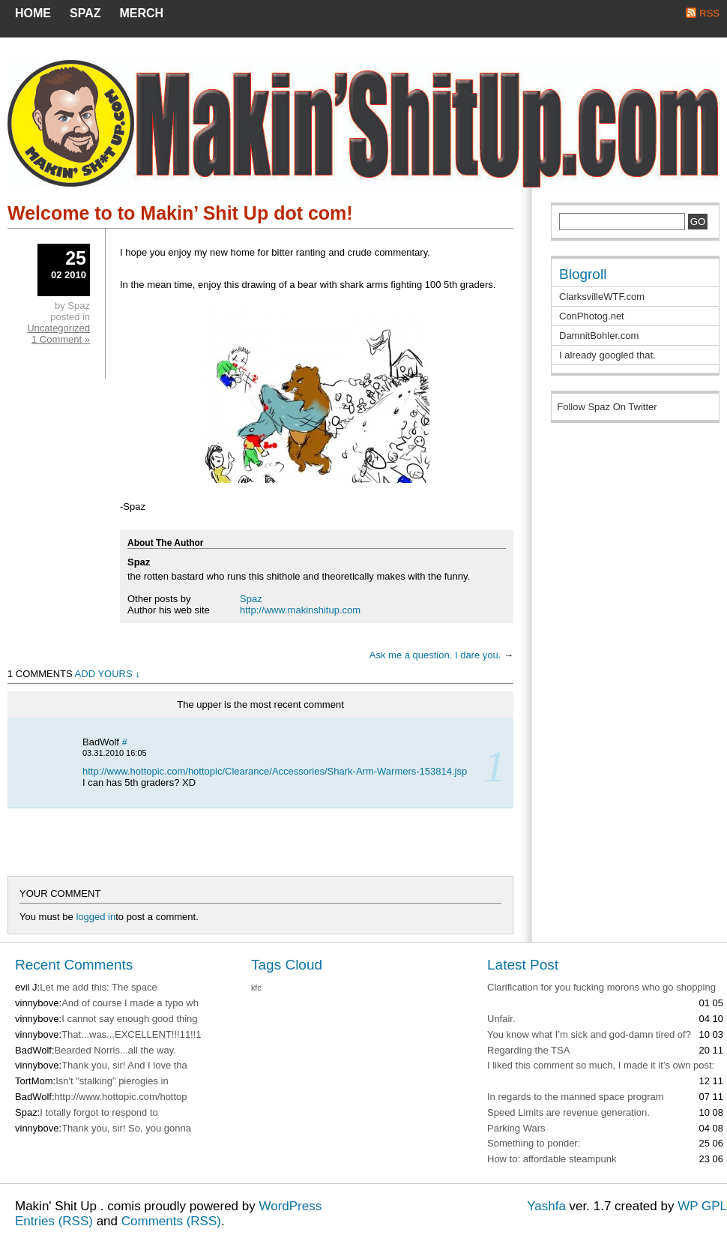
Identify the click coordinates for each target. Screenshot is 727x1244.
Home (33, 13)
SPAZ (85, 13)
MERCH (141, 13)
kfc (256, 987)
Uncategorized (58, 328)
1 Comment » (60, 339)
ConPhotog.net (591, 316)
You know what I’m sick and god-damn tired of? (589, 1034)
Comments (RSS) (171, 1221)
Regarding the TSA (528, 1050)
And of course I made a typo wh (130, 1003)
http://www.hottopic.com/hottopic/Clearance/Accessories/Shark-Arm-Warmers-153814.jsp (274, 771)
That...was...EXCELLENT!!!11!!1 (131, 1034)
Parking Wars (516, 1128)
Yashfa (546, 1206)
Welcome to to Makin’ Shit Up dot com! (180, 212)
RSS (709, 13)
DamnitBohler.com (599, 335)
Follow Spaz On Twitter (607, 406)
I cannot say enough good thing (129, 1018)
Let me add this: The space (98, 987)
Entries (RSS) (54, 1221)
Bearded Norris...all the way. (115, 1050)
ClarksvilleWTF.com (602, 296)
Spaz (251, 598)
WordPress (290, 1206)
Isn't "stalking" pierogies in (111, 1081)
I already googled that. (607, 355)
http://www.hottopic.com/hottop (121, 1096)
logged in (95, 916)
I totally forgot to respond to (99, 1112)
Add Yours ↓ (107, 673)
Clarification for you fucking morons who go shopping (601, 987)
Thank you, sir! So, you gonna (126, 1128)
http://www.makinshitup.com (300, 610)
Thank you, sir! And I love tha (124, 1065)
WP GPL (702, 1206)
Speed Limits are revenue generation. (568, 1112)
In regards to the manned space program (575, 1096)
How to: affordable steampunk (551, 1159)
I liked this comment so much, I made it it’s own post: (600, 1065)
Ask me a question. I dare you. (435, 655)
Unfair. (501, 1018)
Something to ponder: (533, 1143)
